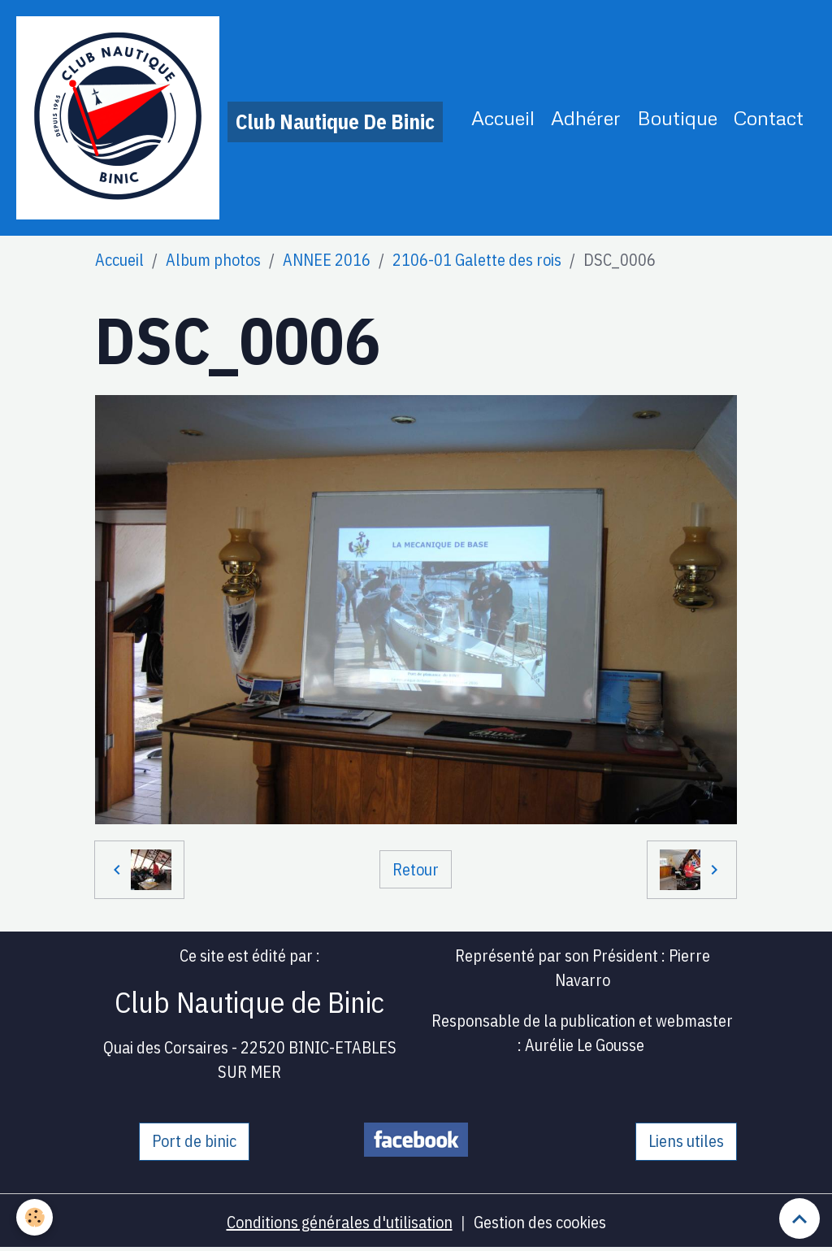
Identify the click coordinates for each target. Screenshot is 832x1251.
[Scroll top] (799, 1218)
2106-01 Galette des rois (476, 260)
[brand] (229, 117)
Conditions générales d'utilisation (340, 1222)
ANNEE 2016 (326, 260)
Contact (769, 117)
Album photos (213, 260)
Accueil (503, 117)
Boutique (677, 117)
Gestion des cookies (540, 1222)
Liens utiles (686, 1141)
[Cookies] (34, 1217)
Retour (415, 869)
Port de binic (194, 1141)
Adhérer (586, 117)
